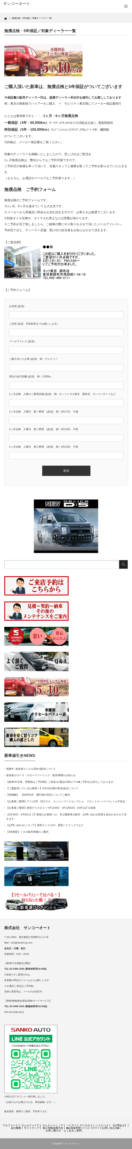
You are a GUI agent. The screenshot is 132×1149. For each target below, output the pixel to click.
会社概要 (16, 1128)
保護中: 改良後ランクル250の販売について (31, 768)
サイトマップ (31, 1128)
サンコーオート (72, 1143)
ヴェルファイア (30, 1125)
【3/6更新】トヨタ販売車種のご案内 (27, 831)
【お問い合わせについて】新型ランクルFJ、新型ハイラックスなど (45, 825)
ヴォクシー (48, 1125)
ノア (60, 1125)
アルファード (10, 1125)
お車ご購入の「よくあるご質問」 (65, 1130)
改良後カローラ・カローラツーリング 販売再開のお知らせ (41, 775)
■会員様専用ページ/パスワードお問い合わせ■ (92, 1128)
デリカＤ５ (86, 1125)
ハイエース (102, 1125)
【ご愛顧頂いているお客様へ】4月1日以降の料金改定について (42, 788)
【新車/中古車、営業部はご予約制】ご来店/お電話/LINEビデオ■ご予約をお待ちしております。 (61, 781)
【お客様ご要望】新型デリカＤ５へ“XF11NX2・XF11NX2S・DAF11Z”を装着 (51, 807)
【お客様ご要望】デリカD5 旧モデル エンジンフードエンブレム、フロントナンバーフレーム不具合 (65, 801)
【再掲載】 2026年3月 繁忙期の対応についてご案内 (38, 794)
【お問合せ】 (119, 1125)
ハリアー (71, 1125)
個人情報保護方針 (53, 1128)
